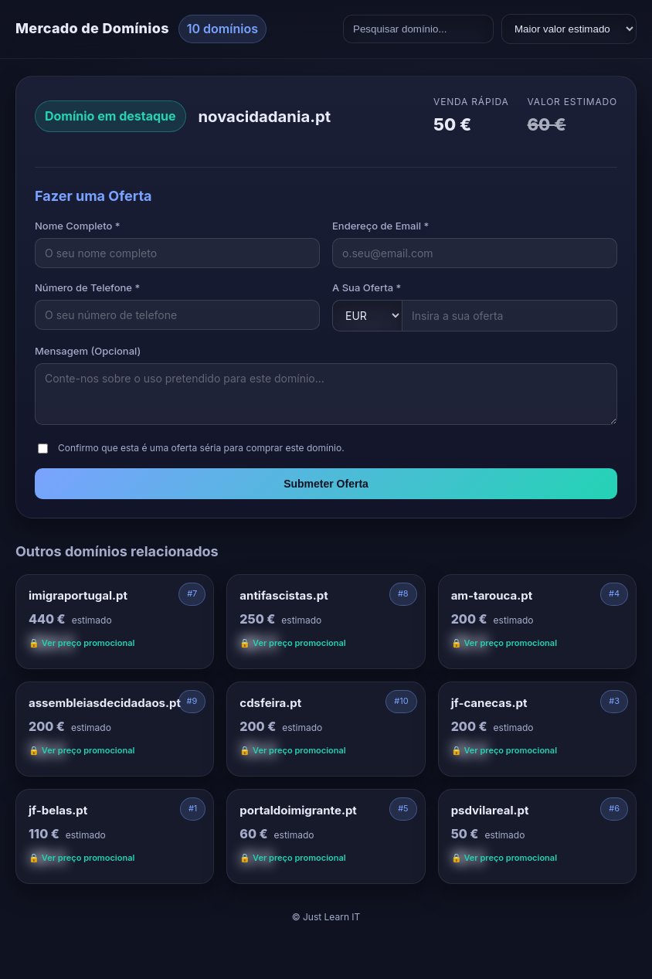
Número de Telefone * (87, 287)
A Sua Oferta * (366, 287)
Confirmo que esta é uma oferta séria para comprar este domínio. (201, 448)
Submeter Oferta (326, 484)
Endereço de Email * (380, 225)
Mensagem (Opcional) (88, 351)
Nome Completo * (78, 225)
